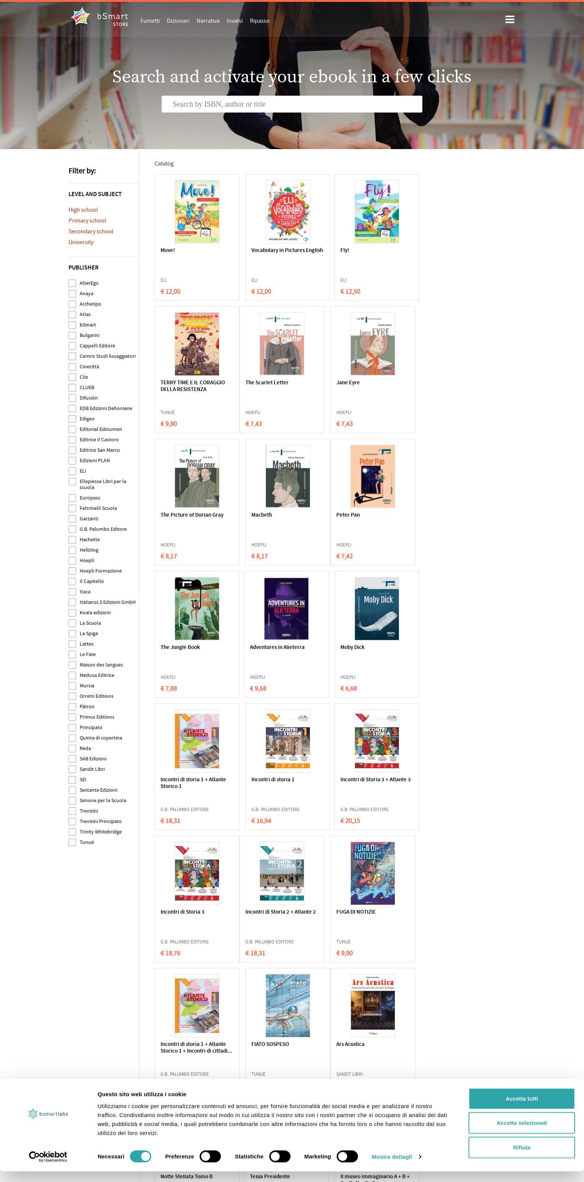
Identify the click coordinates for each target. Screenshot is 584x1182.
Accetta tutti (522, 1109)
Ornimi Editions (97, 696)
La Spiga (89, 633)
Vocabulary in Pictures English (259, 254)
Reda (85, 748)
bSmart (88, 325)
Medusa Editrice (97, 675)
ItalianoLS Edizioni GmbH (108, 602)
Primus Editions (97, 717)
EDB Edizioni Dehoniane (106, 408)
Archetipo (90, 304)
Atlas (85, 314)
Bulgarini (89, 335)
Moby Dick (390, 515)
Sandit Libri (92, 769)
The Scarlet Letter (182, 383)
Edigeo (87, 419)
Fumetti (150, 20)
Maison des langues (101, 665)
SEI (83, 779)
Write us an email (431, 1087)
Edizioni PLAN (95, 460)
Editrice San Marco (100, 450)
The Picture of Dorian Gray (331, 386)
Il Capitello (92, 581)
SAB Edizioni (93, 759)
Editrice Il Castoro (99, 439)
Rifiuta (522, 1157)
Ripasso (260, 20)
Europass (90, 498)
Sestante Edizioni (98, 790)
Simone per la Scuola (103, 800)
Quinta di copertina (101, 738)
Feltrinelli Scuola (98, 508)
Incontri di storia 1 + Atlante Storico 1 (184, 651)
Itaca (85, 592)
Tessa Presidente (326, 912)
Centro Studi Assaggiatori (108, 356)
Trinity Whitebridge (101, 832)
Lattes (86, 644)
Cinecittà (89, 366)
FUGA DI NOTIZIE (253, 780)
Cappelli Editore (97, 346)
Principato (91, 727)
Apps (303, 1079)
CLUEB (87, 387)
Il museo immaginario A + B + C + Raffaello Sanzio (404, 919)
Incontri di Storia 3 (400, 647)
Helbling (89, 550)
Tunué (87, 842)
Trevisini (89, 811)
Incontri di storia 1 (254, 647)
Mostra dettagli (392, 1167)
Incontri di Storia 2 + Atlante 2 (185, 783)
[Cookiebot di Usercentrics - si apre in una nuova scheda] (48, 1167)
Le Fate (88, 654)
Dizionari (178, 20)
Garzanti (89, 519)
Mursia (87, 686)
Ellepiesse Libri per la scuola (103, 484)
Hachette (90, 539)
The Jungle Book (253, 515)
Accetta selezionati (521, 1133)
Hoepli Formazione (101, 571)
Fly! (310, 250)
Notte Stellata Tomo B (259, 912)
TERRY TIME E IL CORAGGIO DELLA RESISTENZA (399, 257)
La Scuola (90, 623)
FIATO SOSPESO (397, 780)
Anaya (86, 293)
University (81, 242)
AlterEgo (89, 283)
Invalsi (235, 20)
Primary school (87, 220)
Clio (84, 377)
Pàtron (87, 706)
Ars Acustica (175, 912)
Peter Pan (172, 515)
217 (331, 979)
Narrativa (208, 20)
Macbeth (388, 383)
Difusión (89, 398)
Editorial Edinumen (101, 429)
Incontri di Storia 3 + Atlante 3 (330, 651)
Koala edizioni (95, 612)
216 (310, 979)
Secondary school (91, 231)
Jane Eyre (245, 383)
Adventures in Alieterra (333, 515)
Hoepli (87, 560)
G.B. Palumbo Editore (103, 529)
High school (83, 210)
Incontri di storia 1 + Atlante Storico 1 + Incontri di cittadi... (329, 786)
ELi (83, 471)
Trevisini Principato (101, 821)
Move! (168, 250)
